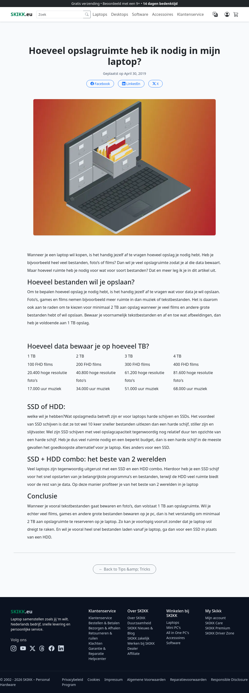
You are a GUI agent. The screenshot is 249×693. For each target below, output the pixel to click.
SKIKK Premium (217, 628)
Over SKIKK (136, 618)
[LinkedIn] (61, 648)
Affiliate (133, 653)
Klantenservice (190, 14)
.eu (21, 14)
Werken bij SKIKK (141, 643)
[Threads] (42, 648)
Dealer (132, 648)
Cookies (94, 679)
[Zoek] (87, 14)
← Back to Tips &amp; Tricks (124, 569)
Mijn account (215, 618)
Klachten (95, 643)
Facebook (100, 83)
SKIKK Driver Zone (219, 633)
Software (140, 14)
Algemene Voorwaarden (146, 679)
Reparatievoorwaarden (188, 679)
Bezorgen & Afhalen (104, 628)
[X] (32, 648)
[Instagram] (13, 648)
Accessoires (162, 14)
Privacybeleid (72, 679)
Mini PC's (173, 627)
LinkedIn (131, 83)
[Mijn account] (227, 14)
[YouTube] (23, 648)
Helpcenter (97, 658)
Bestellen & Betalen (104, 623)
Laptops (100, 14)
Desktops (119, 14)
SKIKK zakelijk (138, 638)
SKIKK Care (214, 623)
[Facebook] (51, 648)
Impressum (114, 679)
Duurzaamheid (139, 623)
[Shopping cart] (235, 14)
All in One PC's (177, 632)
